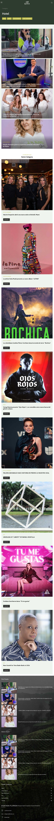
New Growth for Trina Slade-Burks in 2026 (16, 665)
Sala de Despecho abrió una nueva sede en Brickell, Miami (21, 215)
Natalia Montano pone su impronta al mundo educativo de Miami (21, 145)
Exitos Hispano (16, 18)
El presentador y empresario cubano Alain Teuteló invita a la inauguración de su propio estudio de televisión (22, 85)
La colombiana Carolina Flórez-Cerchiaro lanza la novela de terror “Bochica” (27, 343)
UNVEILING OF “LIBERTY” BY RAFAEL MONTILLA (19, 537)
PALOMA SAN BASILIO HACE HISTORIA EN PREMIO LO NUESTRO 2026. (26, 473)
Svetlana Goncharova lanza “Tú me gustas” (16, 601)
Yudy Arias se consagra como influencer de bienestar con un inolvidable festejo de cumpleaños (22, 55)
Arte (9, 18)
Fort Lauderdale (27, 18)
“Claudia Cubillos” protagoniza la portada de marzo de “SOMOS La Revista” (21, 115)
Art (4, 18)
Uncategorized (6, 81)
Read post (6, 219)
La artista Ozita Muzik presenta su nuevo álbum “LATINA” (21, 279)
